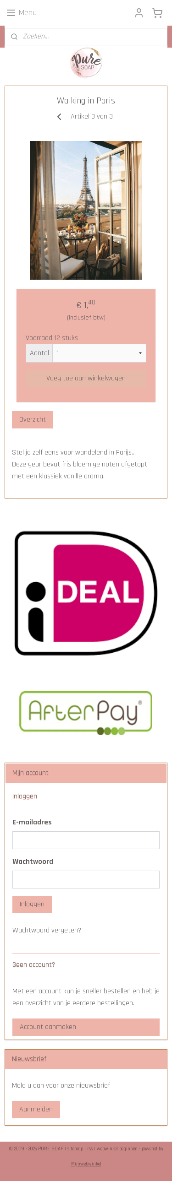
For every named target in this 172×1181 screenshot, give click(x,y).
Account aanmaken (48, 1027)
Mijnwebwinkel (86, 1164)
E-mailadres (32, 822)
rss (90, 1149)
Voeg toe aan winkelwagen (86, 379)
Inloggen (32, 904)
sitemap (75, 1149)
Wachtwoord (32, 862)
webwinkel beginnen (117, 1149)
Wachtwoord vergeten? (46, 930)
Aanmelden (36, 1109)
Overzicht (32, 420)
